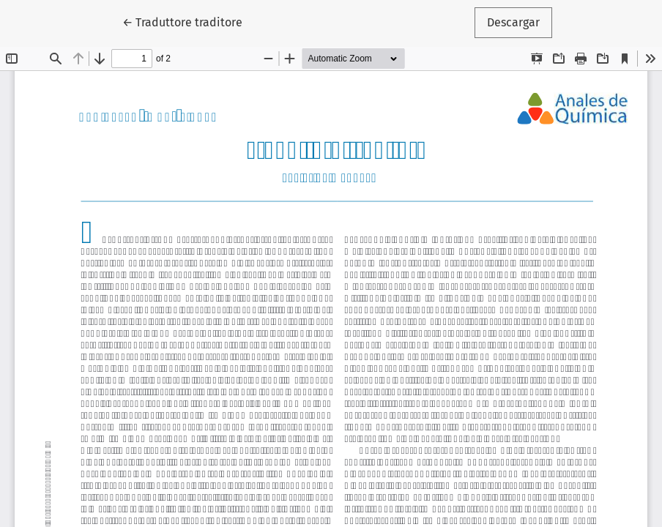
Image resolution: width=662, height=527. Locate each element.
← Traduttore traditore (188, 21)
